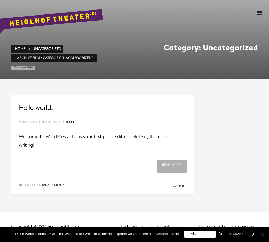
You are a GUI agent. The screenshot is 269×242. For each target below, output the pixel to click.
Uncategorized (53, 185)
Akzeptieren (200, 234)
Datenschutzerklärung (236, 234)
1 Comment (179, 186)
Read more (171, 165)
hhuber (70, 122)
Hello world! (36, 108)
